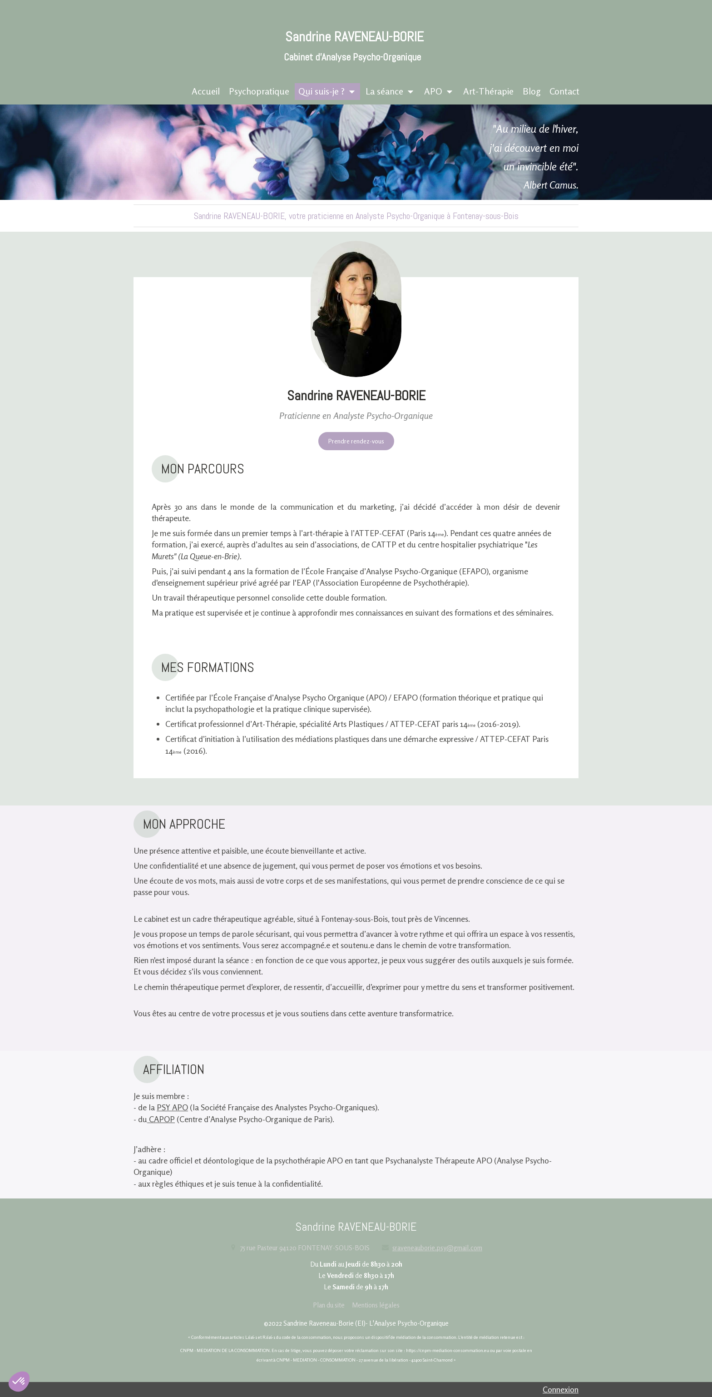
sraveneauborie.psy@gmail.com (437, 1247)
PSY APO (172, 1107)
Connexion (560, 1389)
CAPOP (161, 1119)
